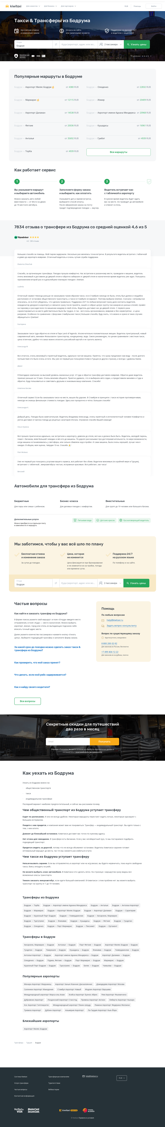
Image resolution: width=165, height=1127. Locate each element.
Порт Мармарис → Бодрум (87, 960)
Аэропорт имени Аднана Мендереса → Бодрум (76, 955)
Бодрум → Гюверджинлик (71, 915)
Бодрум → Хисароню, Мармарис (102, 915)
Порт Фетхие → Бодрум (90, 944)
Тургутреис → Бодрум (70, 965)
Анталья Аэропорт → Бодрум (37, 955)
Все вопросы (27, 701)
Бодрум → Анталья (99, 905)
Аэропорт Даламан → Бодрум (116, 955)
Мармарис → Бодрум (114, 960)
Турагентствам (54, 1083)
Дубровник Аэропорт (33, 1000)
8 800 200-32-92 (109, 643)
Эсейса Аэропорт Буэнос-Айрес (83, 994)
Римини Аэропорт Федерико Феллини (112, 1005)
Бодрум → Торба (31, 905)
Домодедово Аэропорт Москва (110, 984)
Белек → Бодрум (91, 965)
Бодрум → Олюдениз (33, 926)
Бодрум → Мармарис (34, 910)
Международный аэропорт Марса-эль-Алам (44, 994)
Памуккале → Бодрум (56, 950)
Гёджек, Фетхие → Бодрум (59, 960)
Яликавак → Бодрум (102, 950)
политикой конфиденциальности (88, 752)
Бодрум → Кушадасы (80, 921)
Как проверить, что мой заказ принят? (37, 662)
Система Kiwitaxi (20, 1077)
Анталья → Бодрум (66, 944)
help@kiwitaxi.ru (115, 620)
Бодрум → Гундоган (123, 921)
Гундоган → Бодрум (33, 950)
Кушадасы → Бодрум (79, 950)
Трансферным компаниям (58, 1077)
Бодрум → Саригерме (125, 910)
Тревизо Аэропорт (32, 1010)
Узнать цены (136, 44)
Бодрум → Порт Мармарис (59, 926)
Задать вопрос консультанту (122, 625)
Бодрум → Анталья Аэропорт (125, 905)
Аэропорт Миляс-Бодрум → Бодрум (121, 944)
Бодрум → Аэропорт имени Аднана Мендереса (65, 905)
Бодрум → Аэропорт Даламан (98, 910)
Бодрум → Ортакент (108, 926)
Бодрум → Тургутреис (34, 921)
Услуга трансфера (21, 1083)
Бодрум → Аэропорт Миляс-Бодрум (64, 910)
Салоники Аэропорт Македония (38, 989)
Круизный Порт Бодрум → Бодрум (40, 965)
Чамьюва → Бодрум (112, 965)
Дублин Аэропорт (53, 1010)
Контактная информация (24, 1096)
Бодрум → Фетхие (102, 921)
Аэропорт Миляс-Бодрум (35, 1029)
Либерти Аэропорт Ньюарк (121, 1000)
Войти (153, 6)
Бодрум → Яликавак (57, 921)
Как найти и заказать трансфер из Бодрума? (40, 613)
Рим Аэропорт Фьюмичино (113, 994)
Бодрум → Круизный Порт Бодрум (40, 915)
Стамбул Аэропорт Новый (69, 989)
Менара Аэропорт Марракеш (37, 984)
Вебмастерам (53, 1089)
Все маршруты (118, 152)
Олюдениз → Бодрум (33, 960)
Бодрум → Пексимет (85, 926)
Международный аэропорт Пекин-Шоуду (72, 1005)
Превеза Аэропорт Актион (93, 1000)
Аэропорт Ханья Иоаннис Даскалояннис (73, 984)
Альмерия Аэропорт (74, 1010)
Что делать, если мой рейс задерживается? (40, 674)
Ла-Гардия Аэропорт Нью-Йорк (102, 1010)
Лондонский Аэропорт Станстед (62, 1000)
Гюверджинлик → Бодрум (127, 950)
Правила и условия (86, 1118)
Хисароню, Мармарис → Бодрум (39, 944)
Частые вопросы (20, 1089)
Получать (104, 741)
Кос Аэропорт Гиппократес (36, 1005)
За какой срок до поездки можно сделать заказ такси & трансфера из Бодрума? (47, 649)
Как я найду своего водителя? (32, 687)
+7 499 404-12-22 (109, 651)
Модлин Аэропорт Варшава (98, 989)
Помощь (137, 6)
